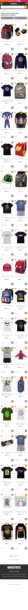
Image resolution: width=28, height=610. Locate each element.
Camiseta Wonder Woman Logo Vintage (7, 541)
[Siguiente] (18, 556)
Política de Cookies (17, 576)
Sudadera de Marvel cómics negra (21, 540)
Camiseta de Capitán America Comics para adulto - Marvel (7, 512)
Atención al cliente (14, 571)
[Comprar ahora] (12, 49)
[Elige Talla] (16, 78)
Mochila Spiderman (7, 70)
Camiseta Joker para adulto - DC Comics (7, 335)
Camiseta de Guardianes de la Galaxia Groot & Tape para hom (7, 394)
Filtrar (3, 17)
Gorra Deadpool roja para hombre (7, 276)
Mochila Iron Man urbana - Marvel (21, 158)
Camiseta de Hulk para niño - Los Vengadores (7, 424)
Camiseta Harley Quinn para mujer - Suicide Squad (21, 424)
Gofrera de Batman (20, 41)
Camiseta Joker (21, 129)
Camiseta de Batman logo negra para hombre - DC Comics (21, 247)
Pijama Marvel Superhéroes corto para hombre (21, 218)
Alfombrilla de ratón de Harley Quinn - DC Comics (20, 512)
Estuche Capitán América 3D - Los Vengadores (21, 394)
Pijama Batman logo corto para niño (7, 365)
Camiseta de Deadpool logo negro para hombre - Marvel (7, 159)
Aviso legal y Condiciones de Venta (19, 574)
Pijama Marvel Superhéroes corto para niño (21, 453)
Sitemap (24, 576)
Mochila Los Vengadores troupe (21, 188)
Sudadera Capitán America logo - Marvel (21, 71)
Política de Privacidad (7, 576)
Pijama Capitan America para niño (7, 129)
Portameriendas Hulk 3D (7, 188)
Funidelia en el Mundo (6, 574)
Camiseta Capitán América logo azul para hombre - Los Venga (7, 100)
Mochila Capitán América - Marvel (7, 305)
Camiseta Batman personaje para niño (7, 218)
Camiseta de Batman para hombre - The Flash (21, 306)
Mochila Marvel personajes (21, 100)
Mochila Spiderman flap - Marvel (21, 276)
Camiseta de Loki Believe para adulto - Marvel (7, 482)
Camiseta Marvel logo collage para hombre (7, 247)
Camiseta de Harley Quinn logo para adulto (21, 482)
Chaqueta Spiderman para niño (21, 364)
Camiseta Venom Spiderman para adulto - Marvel (21, 335)
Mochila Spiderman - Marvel (7, 41)
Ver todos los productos (14, 559)
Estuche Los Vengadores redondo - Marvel (7, 453)
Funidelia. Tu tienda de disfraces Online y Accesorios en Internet (14, 3)
